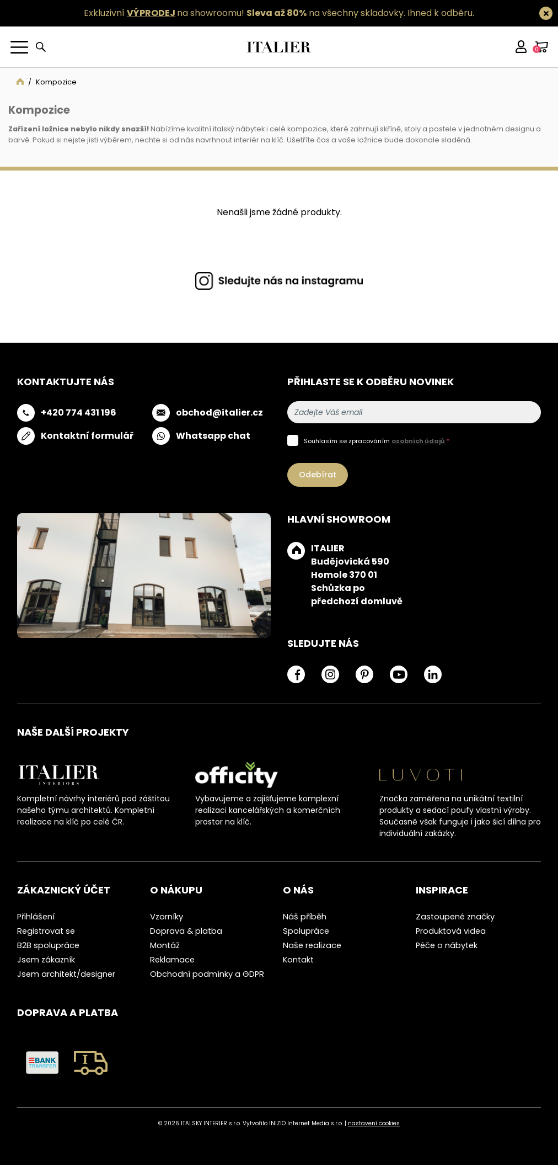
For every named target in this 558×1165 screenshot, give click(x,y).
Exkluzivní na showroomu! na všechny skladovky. (244, 13)
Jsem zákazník (46, 959)
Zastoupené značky (455, 916)
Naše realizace (312, 945)
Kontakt (298, 959)
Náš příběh (304, 916)
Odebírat (317, 474)
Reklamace (172, 959)
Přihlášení (36, 916)
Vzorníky (166, 916)
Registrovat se (46, 931)
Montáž (165, 945)
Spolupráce (306, 931)
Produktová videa (451, 931)
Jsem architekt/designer (66, 974)
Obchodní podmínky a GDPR (207, 974)
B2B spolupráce (48, 945)
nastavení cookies (374, 1123)
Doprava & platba (186, 931)
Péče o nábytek (446, 945)
